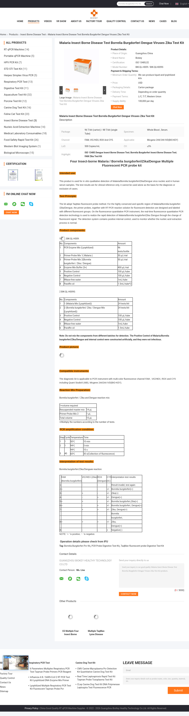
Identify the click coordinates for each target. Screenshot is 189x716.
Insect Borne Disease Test (33, 34)
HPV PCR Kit (11, 62)
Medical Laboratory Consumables (23, 133)
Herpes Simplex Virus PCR (18, 75)
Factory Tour (94, 21)
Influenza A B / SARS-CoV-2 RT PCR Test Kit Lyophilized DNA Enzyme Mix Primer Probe (50, 679)
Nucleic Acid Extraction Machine (22, 126)
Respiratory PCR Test (15, 81)
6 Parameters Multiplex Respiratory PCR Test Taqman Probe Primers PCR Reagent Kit (50, 670)
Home (20, 21)
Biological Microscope (16, 152)
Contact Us (137, 21)
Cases (163, 21)
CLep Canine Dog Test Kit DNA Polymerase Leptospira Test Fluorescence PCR (98, 686)
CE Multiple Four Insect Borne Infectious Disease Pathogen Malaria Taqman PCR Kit (70, 633)
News (152, 21)
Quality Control (116, 21)
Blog (174, 21)
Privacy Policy (31, 708)
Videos (48, 21)
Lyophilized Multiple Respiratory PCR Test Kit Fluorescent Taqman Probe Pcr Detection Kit (50, 687)
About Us (76, 21)
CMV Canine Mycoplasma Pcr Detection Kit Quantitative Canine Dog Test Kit (97, 670)
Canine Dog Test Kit (15, 107)
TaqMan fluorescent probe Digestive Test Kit (142, 546)
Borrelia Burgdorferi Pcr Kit (77, 546)
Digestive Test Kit (13, 88)
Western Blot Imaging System (20, 146)
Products (33, 21)
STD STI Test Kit (13, 68)
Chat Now (164, 3)
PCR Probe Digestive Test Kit (106, 546)
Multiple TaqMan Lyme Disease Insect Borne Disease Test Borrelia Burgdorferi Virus (96, 633)
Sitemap (4, 691)
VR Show (61, 21)
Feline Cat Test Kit (14, 114)
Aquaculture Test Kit (15, 94)
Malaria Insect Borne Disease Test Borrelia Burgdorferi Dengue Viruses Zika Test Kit (81, 100)
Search (149, 4)
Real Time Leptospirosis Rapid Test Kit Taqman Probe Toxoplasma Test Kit (96, 678)
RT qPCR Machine (14, 49)
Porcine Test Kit (13, 101)
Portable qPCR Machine (17, 55)
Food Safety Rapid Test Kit (18, 139)
